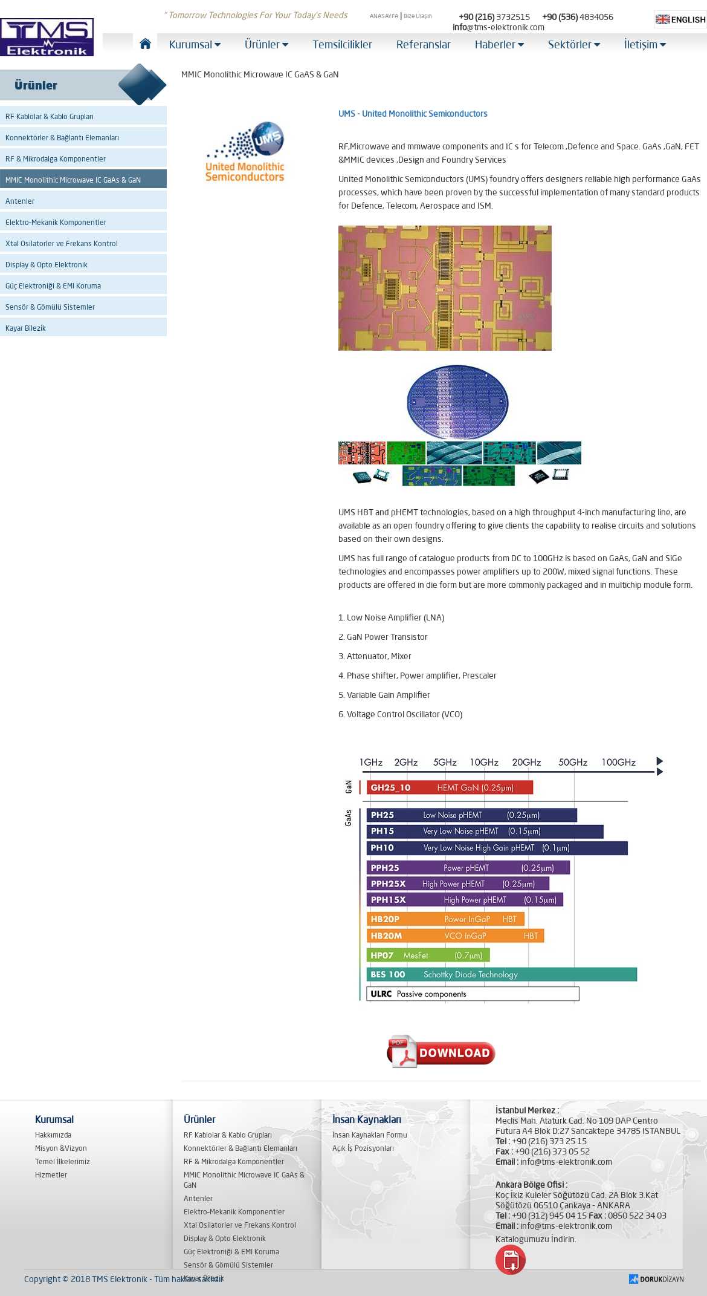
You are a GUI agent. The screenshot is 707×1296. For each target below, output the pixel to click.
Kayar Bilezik (25, 328)
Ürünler (266, 44)
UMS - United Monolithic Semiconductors (413, 113)
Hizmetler (51, 1174)
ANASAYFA (384, 16)
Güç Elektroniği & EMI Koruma (53, 285)
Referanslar (423, 44)
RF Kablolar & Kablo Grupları (49, 116)
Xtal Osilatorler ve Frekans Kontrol (61, 243)
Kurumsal (195, 44)
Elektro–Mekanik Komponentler (55, 222)
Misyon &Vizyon (61, 1148)
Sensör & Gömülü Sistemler (50, 306)
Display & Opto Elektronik (46, 264)
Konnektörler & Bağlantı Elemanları (62, 137)
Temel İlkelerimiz (62, 1161)
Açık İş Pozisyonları (363, 1148)
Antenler (19, 201)
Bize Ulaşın (418, 16)
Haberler (499, 44)
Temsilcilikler (342, 44)
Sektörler (574, 44)
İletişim (645, 44)
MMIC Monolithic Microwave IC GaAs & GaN (73, 179)
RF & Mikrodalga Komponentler (55, 158)
